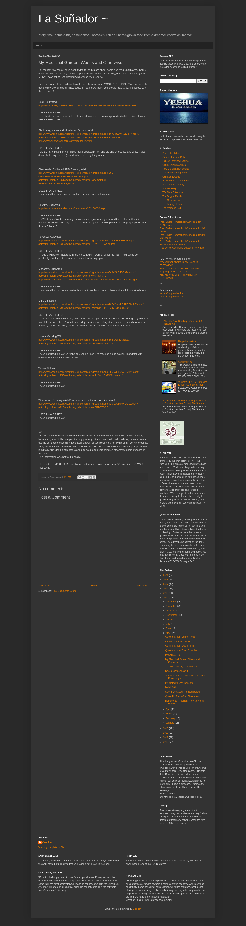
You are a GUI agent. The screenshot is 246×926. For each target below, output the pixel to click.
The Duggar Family (172, 196)
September (172, 615)
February (171, 718)
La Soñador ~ (73, 18)
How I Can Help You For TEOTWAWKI (179, 268)
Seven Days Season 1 (176, 671)
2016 (166, 588)
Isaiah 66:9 (171, 687)
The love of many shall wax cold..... (183, 666)
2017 (166, 584)
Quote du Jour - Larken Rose (180, 637)
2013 (166, 728)
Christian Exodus (171, 176)
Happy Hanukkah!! (187, 341)
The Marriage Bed (171, 208)
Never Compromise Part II (173, 296)
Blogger (137, 909)
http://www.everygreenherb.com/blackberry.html (65, 140)
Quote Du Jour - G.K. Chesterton (182, 696)
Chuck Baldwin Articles (174, 165)
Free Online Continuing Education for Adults (182, 247)
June (168, 628)
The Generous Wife (172, 200)
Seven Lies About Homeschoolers (182, 691)
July (168, 624)
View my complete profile (51, 847)
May (168, 633)
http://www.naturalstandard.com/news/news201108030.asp (71, 208)
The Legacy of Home (173, 204)
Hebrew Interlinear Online (175, 161)
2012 (166, 733)
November (171, 606)
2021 (166, 575)
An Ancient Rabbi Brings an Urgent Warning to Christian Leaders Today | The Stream (184, 402)
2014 (166, 597)
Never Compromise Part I (172, 293)
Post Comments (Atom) (64, 591)
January (170, 722)
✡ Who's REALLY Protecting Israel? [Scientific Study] (192, 383)
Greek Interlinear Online (174, 157)
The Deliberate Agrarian (174, 172)
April (168, 709)
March (169, 713)
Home (38, 45)
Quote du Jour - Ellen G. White (181, 650)
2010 (166, 742)
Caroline (47, 842)
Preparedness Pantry (173, 184)
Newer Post (45, 585)
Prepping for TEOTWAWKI (173, 271)
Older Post (141, 585)
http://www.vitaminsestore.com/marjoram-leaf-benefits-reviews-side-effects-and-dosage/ (87, 279)
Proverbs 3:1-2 (172, 655)
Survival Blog (169, 188)
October (170, 610)
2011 (166, 737)
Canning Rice (185, 361)
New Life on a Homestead (175, 169)
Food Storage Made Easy (175, 180)
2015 (166, 593)
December (171, 601)
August (170, 619)
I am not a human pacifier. (178, 641)
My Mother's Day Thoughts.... (180, 683)
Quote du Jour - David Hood (179, 646)
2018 (166, 579)
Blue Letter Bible (170, 153)
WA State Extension (172, 192)
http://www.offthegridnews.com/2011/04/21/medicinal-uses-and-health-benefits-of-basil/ (87, 105)
